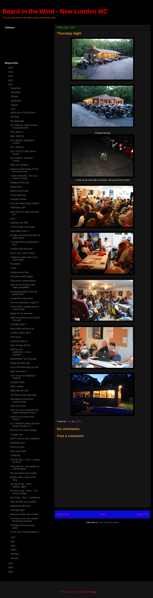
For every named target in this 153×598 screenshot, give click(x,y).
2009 (11, 567)
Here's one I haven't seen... (23, 253)
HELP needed (17, 386)
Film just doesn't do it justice (23, 473)
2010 (11, 563)
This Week (15, 264)
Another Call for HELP (20, 332)
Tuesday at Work (18, 199)
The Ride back (17, 121)
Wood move (16, 186)
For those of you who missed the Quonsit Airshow (24, 519)
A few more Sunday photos (23, 280)
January (15, 558)
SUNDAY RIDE (17, 382)
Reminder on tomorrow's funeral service (22, 400)
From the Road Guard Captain (24, 203)
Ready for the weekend (21, 313)
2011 (11, 84)
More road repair (18, 451)
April (13, 545)
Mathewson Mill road (20, 506)
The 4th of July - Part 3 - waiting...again (21, 485)
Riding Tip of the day (20, 363)
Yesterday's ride (17, 207)
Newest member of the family (24, 514)
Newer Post (63, 514)
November (16, 92)
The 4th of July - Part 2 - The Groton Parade (23, 492)
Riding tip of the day (19, 182)
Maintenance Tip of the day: (23, 359)
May (13, 541)
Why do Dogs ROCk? (20, 345)
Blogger (93, 592)
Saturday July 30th (19, 222)
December (16, 88)
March (14, 549)
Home (103, 514)
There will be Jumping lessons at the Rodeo (24, 307)
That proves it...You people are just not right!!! (24, 467)
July (13, 109)
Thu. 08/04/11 (16, 132)
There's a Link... (17, 447)
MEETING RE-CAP (19, 390)
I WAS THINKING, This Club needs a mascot (23, 177)
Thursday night (17, 510)
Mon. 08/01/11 (17, 147)
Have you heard (17, 406)
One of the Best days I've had (24, 367)
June (13, 537)
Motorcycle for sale (19, 191)
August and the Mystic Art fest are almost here (24, 170)
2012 (11, 80)
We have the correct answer (23, 430)
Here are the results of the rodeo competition (22, 286)
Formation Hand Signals (21, 276)
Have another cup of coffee (23, 502)
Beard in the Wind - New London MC (55, 11)
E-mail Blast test (18, 195)
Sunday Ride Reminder (21, 249)
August (14, 105)
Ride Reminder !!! (18, 371)
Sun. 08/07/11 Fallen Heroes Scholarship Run (23, 126)
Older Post (142, 514)
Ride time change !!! (19, 165)
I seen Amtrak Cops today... (23, 227)
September (16, 100)
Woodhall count (17, 443)
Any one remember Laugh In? (24, 302)
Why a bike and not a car (22, 328)
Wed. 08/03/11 (17, 136)
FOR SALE (15, 337)
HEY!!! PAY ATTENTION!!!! (23, 112)
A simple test (16, 434)
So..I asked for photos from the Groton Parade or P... (24, 424)
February (15, 554)
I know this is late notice (21, 298)
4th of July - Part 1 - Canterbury (25, 497)
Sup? (12, 218)
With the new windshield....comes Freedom (20, 352)
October (15, 96)
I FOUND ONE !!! (18, 324)
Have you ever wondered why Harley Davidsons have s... (24, 411)
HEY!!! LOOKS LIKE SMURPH (24, 438)
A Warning (15, 455)
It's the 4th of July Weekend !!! (24, 532)
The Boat (14, 117)
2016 (11, 68)
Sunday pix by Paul (19, 272)
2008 (11, 572)
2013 (11, 76)
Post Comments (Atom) (108, 522)
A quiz (13, 268)
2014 (11, 72)
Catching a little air (19, 341)
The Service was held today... (24, 395)
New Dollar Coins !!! (19, 231)
